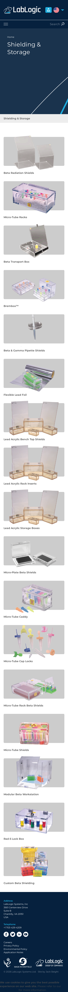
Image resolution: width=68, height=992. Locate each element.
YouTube (25, 934)
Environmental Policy (15, 949)
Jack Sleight (52, 971)
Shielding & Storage (17, 118)
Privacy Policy (11, 945)
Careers (8, 942)
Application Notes (13, 952)
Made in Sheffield (23, 963)
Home (10, 37)
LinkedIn (19, 934)
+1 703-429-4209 (12, 927)
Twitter (12, 934)
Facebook (6, 934)
